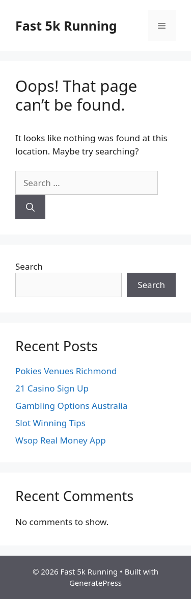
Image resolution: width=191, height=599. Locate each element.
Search (29, 266)
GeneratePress (95, 583)
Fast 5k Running (66, 25)
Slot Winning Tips (50, 423)
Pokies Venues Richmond (66, 371)
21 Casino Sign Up (52, 388)
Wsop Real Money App (60, 440)
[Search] (30, 207)
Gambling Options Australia (71, 405)
